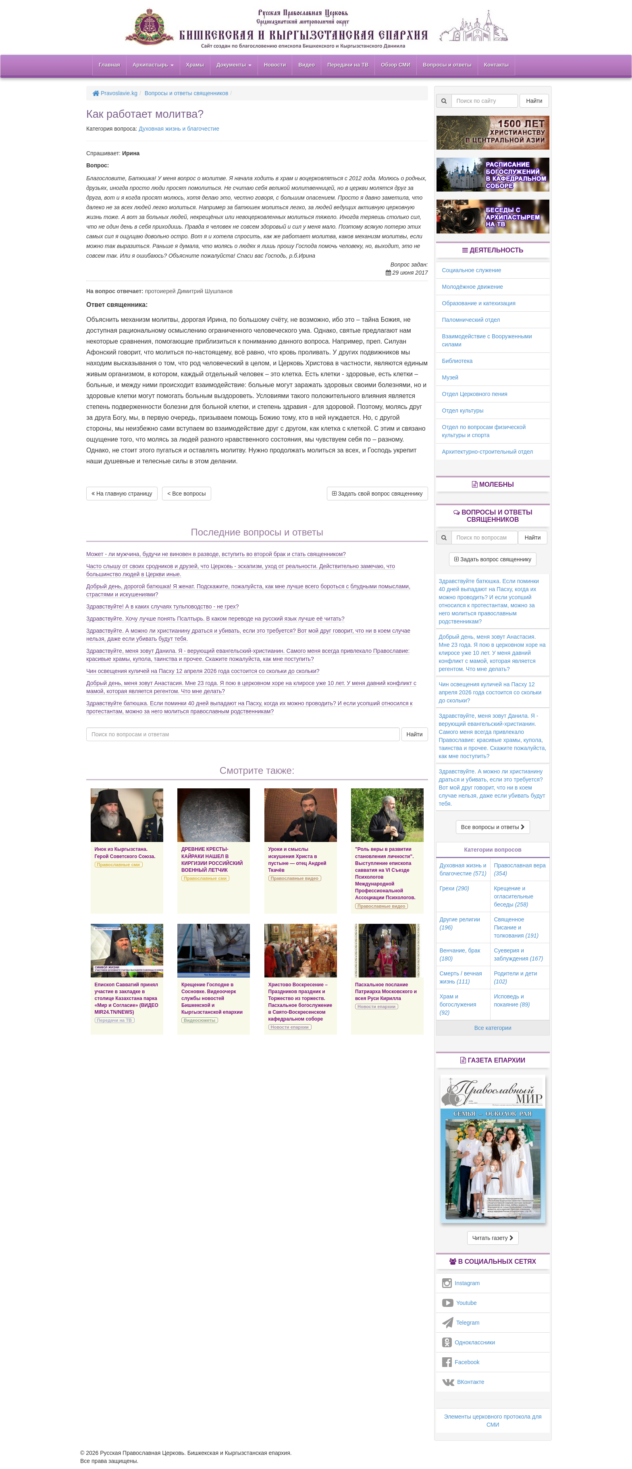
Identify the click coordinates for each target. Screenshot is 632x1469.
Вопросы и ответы (447, 65)
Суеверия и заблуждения (518, 954)
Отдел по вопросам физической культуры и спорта (484, 431)
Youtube (459, 1303)
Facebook (461, 1362)
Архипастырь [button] (153, 65)
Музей (450, 377)
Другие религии (460, 923)
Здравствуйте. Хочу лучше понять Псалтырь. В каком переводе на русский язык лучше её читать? (215, 618)
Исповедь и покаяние (512, 1000)
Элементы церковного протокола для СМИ (493, 1420)
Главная (109, 65)
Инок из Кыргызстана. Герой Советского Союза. (125, 852)
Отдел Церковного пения (474, 394)
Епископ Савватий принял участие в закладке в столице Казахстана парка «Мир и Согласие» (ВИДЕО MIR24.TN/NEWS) (126, 998)
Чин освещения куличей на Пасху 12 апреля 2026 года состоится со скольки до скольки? (203, 671)
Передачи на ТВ (347, 65)
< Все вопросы (186, 493)
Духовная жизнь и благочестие (179, 128)
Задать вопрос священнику (492, 559)
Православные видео (294, 878)
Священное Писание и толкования (516, 927)
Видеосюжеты (199, 1020)
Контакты (496, 65)
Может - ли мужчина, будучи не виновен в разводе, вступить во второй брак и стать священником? (216, 554)
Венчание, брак (460, 954)
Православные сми (118, 864)
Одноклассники (468, 1342)
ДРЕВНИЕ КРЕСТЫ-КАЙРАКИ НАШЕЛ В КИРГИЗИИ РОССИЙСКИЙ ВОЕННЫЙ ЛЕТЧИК (212, 859)
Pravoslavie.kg (114, 93)
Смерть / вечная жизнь (461, 977)
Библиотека (457, 361)
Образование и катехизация (479, 303)
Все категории (492, 1028)
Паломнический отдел (471, 320)
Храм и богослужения (458, 1004)
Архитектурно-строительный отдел (487, 451)
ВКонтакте (463, 1382)
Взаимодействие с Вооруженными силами (487, 340)
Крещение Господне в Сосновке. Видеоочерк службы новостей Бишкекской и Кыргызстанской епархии (212, 998)
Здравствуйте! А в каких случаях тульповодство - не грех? (162, 606)
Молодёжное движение (472, 286)
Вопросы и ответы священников (187, 93)
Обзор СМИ (395, 65)
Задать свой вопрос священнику (377, 493)
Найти (415, 734)
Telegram (461, 1322)
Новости (275, 65)
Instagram (461, 1283)
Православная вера (520, 869)
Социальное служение (471, 270)
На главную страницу (121, 493)
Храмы (195, 65)
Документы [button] (234, 65)
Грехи (454, 888)
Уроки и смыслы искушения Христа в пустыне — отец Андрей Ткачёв (297, 859)
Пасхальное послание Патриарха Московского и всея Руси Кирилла (386, 991)
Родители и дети (515, 977)
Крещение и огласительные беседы (513, 896)
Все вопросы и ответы (493, 827)
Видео (306, 65)
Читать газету (493, 1238)
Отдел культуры (463, 410)
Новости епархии (290, 1027)
